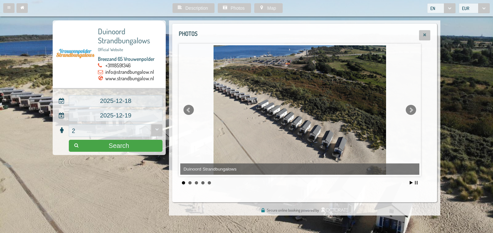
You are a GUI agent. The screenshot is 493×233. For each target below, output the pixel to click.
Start (411, 182)
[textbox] (116, 101)
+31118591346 (118, 65)
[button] (9, 8)
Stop (416, 182)
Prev (189, 110)
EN (432, 8)
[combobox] (441, 8)
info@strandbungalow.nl (129, 72)
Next (411, 110)
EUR (465, 8)
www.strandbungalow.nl (129, 78)
